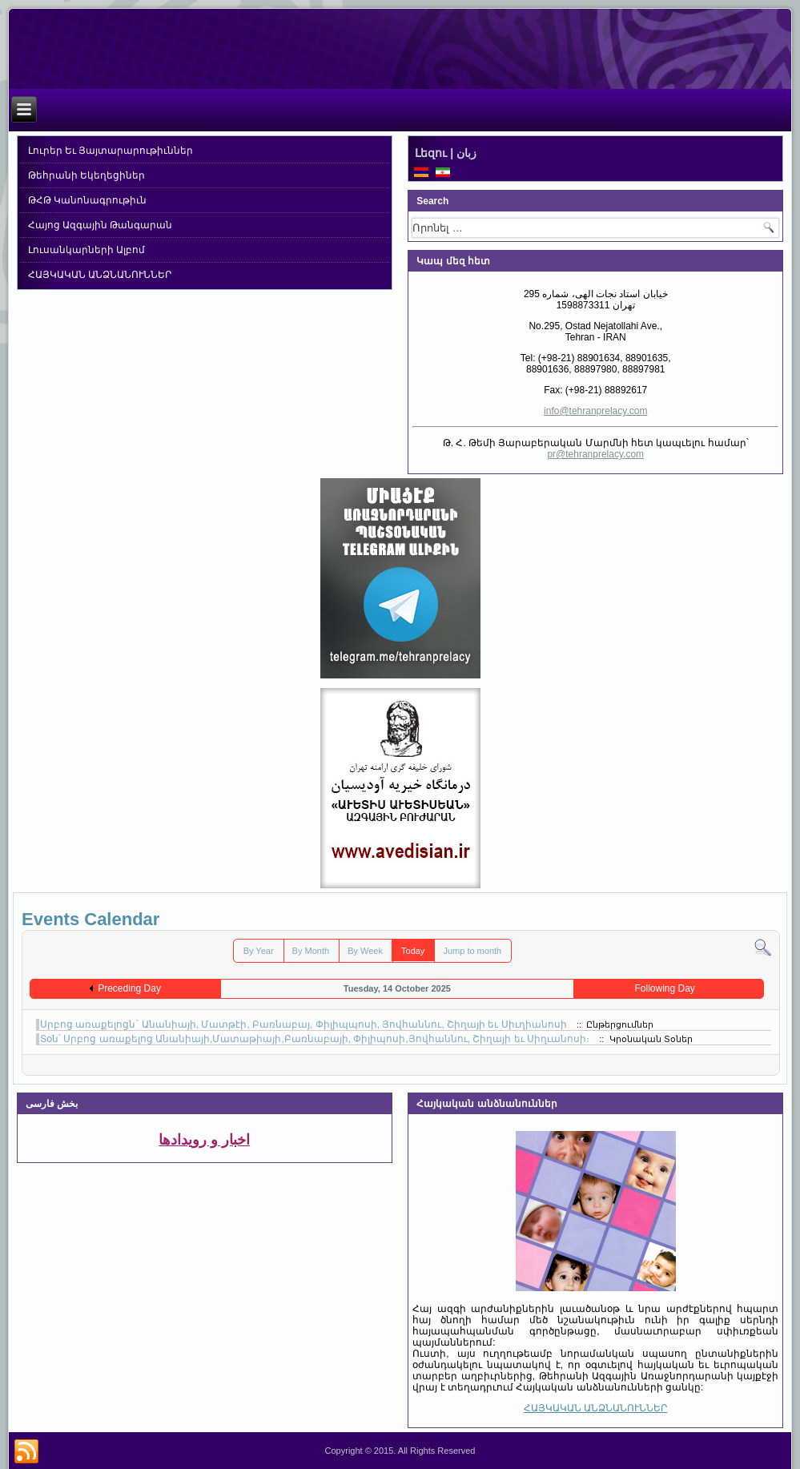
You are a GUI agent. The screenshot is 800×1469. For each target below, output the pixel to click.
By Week (365, 951)
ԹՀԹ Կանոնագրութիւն (87, 200)
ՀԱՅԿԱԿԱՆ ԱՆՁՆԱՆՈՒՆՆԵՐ (99, 274)
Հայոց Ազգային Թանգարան (100, 225)
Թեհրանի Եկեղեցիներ (86, 175)
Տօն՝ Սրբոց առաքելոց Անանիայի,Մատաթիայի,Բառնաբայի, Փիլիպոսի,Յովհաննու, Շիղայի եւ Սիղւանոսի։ (314, 1038)
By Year (258, 951)
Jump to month (472, 951)
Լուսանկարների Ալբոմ (86, 250)
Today (412, 951)
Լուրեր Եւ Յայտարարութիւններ (111, 150)
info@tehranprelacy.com (595, 411)
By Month (310, 951)
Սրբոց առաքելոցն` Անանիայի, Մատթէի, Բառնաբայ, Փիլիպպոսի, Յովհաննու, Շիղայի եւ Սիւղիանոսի (303, 1024)
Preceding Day (129, 988)
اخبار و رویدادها (204, 1140)
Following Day (664, 988)
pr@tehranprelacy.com (595, 454)
